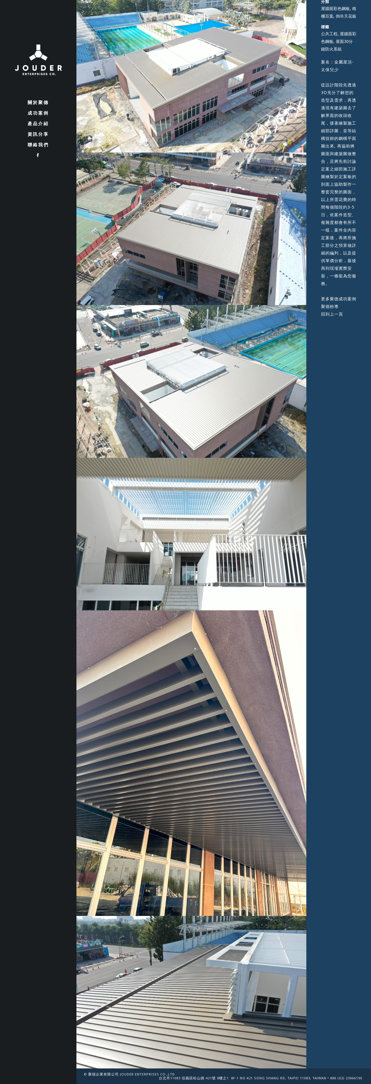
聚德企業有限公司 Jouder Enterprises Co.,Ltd (131, 1075)
